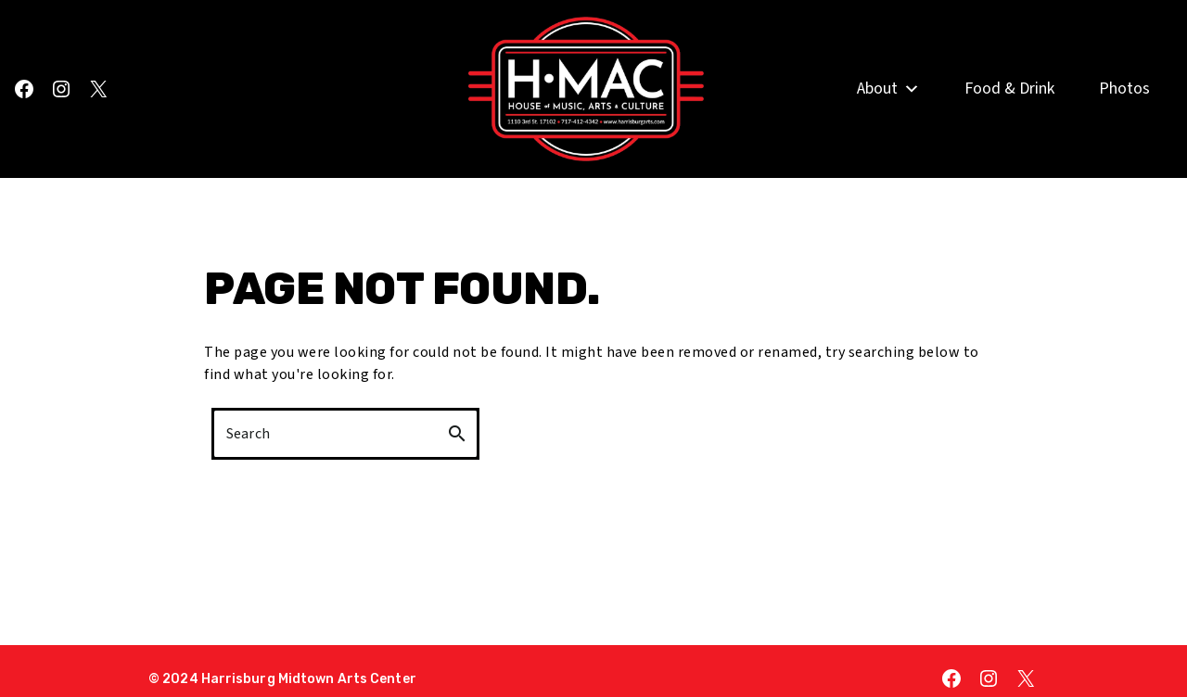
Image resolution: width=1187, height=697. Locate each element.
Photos (1124, 90)
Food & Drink (1009, 90)
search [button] (457, 434)
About (888, 90)
